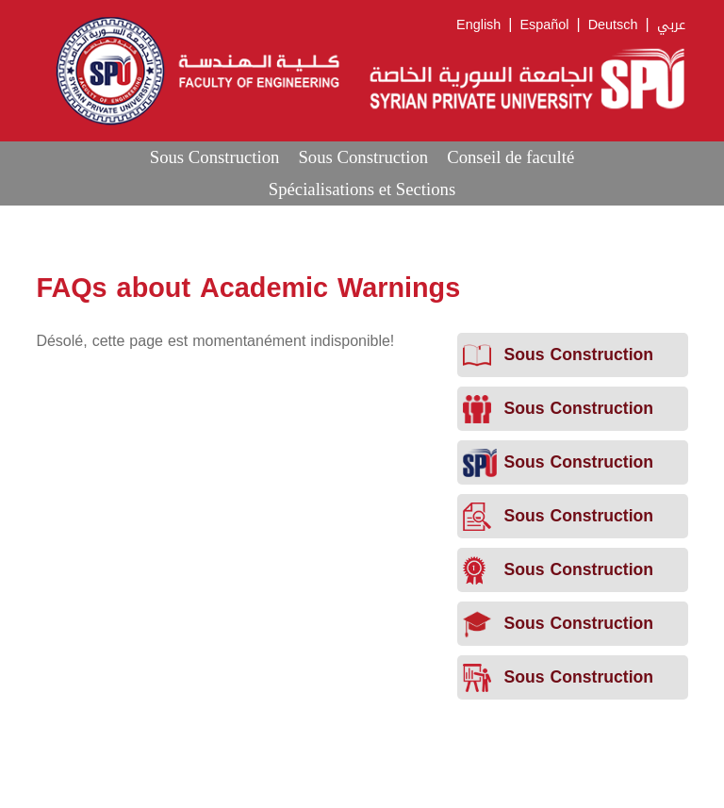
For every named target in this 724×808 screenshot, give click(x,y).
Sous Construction (215, 157)
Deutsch (613, 25)
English (478, 25)
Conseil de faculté (510, 157)
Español (543, 25)
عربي (671, 25)
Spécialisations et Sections (362, 189)
